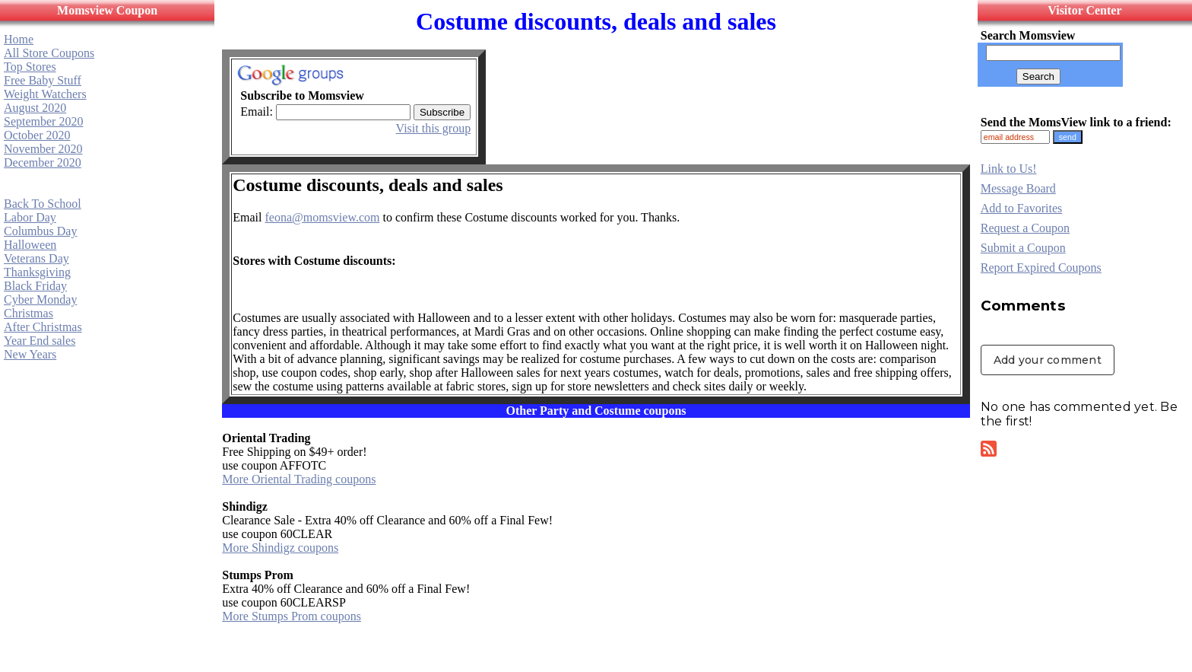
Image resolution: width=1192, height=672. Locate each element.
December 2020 (42, 162)
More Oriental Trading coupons (299, 479)
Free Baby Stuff (42, 80)
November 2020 (43, 148)
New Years (30, 354)
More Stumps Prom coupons (291, 616)
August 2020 (35, 107)
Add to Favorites (1022, 208)
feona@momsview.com (322, 217)
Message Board (1018, 188)
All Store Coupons (49, 52)
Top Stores (30, 66)
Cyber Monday (40, 299)
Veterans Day (36, 258)
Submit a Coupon (1023, 247)
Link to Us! (1009, 168)
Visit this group (433, 128)
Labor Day (30, 217)
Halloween (30, 244)
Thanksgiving (37, 272)
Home (18, 39)
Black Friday (35, 285)
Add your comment (1048, 360)
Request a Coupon (1025, 227)
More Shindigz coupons (280, 547)
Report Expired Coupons (1041, 267)
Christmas (28, 313)
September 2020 (43, 121)
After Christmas (43, 326)
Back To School (42, 203)
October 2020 (37, 135)
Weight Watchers (45, 94)
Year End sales (39, 340)
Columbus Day (40, 231)
